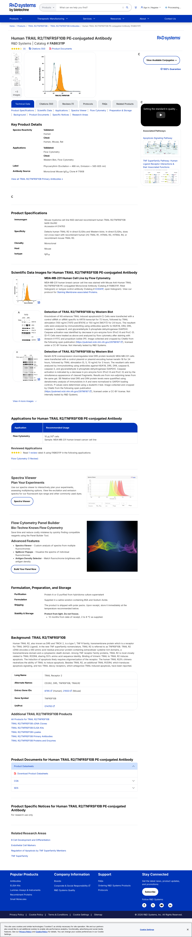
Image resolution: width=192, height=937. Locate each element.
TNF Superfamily (19, 856)
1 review (33, 452)
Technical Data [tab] (22, 104)
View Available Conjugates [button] (160, 60)
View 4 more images (23, 401)
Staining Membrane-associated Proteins (77, 292)
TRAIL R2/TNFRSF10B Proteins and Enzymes (33, 740)
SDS (16, 788)
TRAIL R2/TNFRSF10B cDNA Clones (29, 723)
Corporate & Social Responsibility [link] (71, 885)
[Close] (188, 929)
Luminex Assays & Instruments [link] (25, 890)
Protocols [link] (103, 890)
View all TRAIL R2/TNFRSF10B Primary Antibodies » (37, 179)
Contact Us (170, 18)
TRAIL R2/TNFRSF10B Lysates (26, 732)
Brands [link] (57, 881)
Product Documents (60, 48)
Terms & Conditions (58, 914)
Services (87, 18)
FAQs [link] (100, 881)
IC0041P (99, 289)
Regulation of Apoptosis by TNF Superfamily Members (38, 850)
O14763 (48, 706)
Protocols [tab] (88, 104)
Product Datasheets (24, 766)
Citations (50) (37, 48)
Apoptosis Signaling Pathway (161, 146)
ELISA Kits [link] (15, 885)
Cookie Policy (36, 914)
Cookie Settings (81, 914)
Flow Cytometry (98, 110)
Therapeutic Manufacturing (50, 18)
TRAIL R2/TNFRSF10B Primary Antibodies (32, 736)
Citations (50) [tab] (46, 104)
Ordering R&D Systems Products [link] (114, 885)
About (143, 18)
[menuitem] (12, 26)
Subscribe (150, 891)
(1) (18, 48)
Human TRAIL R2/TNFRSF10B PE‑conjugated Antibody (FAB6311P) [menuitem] (111, 26)
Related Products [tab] (124, 104)
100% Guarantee (172, 69)
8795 (47, 691)
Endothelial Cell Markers (23, 845)
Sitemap (98, 914)
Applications (61, 110)
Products (14, 18)
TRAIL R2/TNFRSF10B (37, 26)
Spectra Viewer (79, 110)
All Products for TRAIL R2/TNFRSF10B (30, 719)
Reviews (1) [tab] (68, 104)
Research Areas (80, 114)
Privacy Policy (17, 914)
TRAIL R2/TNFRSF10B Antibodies (64, 26)
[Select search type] (47, 7)
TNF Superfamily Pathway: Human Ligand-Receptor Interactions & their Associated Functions (161, 171)
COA (16, 781)
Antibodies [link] (15, 881)
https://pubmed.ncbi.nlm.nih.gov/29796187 (98, 342)
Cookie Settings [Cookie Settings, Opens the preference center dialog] (147, 929)
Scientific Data (44, 110)
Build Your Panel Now (25, 569)
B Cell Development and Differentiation (30, 840)
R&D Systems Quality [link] (64, 890)
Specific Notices (61, 114)
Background (20, 114)
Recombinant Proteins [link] (21, 894)
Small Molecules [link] (18, 899)
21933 (66, 691)
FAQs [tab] (104, 104)
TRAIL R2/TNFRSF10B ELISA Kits (27, 727)
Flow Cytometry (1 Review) (24, 458)
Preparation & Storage (120, 110)
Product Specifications (22, 110)
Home (12, 26)
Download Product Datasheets (32, 773)
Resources (116, 18)
